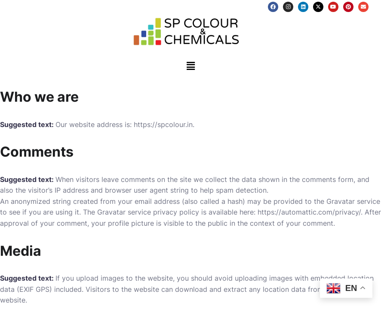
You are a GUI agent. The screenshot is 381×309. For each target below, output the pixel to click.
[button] (190, 66)
